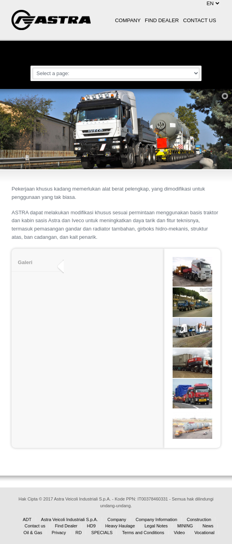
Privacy (58, 532)
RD (79, 532)
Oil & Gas (32, 532)
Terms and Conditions (143, 532)
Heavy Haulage (120, 525)
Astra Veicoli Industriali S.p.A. (69, 519)
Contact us (35, 525)
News (207, 525)
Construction (199, 519)
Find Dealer (66, 525)
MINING (185, 525)
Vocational (204, 532)
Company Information (156, 519)
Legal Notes (156, 525)
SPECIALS (102, 532)
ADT (27, 519)
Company (116, 519)
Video (179, 532)
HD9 (91, 525)
